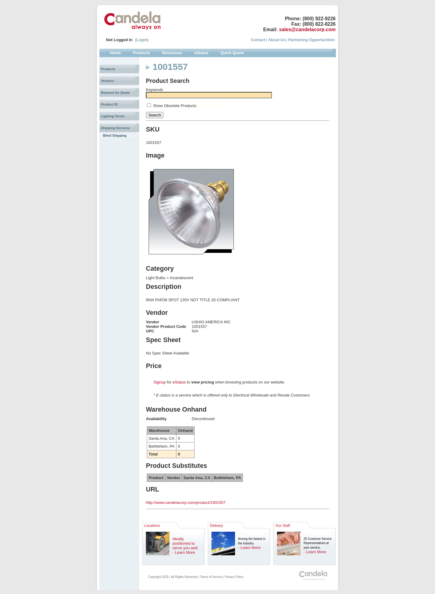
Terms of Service (211, 577)
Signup (159, 382)
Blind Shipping (115, 135)
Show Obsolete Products (174, 105)
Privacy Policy (234, 577)
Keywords (154, 89)
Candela (132, 20)
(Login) (141, 40)
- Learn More (183, 552)
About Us (276, 40)
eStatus (179, 382)
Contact (258, 40)
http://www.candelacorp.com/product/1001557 (186, 502)
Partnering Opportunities (311, 40)
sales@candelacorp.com (307, 29)
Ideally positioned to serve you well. (185, 543)
